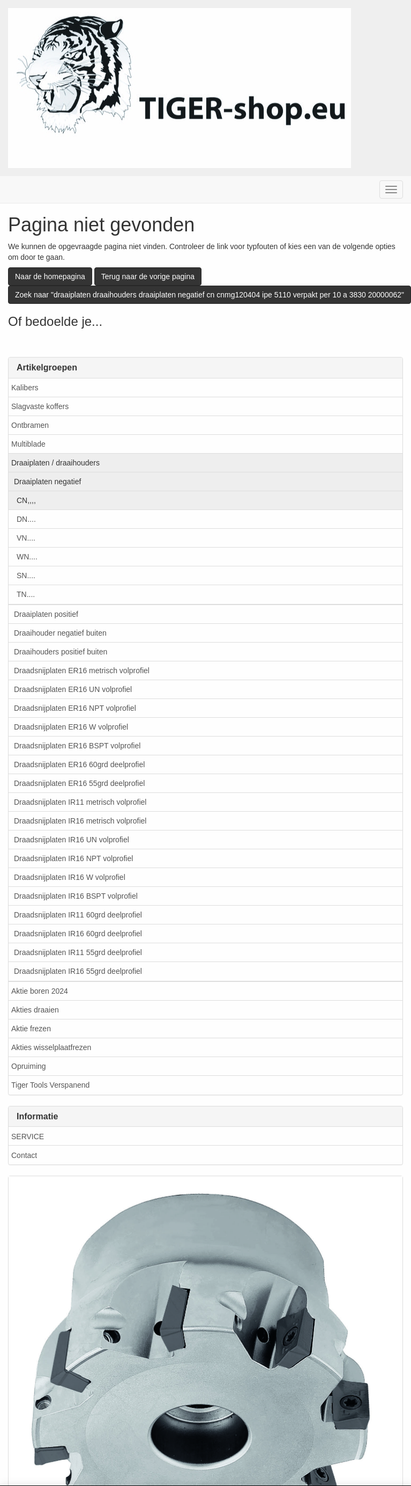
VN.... (26, 538)
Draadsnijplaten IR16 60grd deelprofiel (78, 933)
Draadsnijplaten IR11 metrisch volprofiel (80, 802)
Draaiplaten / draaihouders (55, 462)
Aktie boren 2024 (39, 991)
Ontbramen (30, 425)
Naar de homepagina (50, 276)
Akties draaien (35, 1010)
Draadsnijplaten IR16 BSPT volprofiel (76, 896)
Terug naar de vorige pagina (148, 276)
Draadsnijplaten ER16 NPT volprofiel (75, 708)
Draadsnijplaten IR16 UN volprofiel (71, 839)
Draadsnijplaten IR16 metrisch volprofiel (80, 821)
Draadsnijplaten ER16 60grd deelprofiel (79, 764)
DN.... (26, 519)
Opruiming (28, 1066)
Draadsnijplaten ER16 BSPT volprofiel (77, 745)
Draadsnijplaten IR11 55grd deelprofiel (78, 952)
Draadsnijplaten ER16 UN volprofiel (73, 689)
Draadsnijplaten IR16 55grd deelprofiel (78, 971)
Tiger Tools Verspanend (50, 1085)
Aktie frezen (31, 1028)
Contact (24, 1155)
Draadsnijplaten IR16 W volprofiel (69, 877)
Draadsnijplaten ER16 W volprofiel (71, 727)
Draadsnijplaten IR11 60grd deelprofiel (78, 914)
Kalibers (25, 387)
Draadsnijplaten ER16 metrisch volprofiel (82, 670)
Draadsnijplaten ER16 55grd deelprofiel (79, 783)
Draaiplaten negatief (47, 481)
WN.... (27, 556)
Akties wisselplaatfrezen (51, 1047)
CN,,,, (26, 500)
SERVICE (27, 1136)
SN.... (26, 575)
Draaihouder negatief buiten (60, 633)
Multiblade (28, 444)
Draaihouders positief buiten (60, 651)
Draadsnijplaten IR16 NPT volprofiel (73, 858)
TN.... (26, 594)
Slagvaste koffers (40, 406)
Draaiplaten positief (46, 614)
